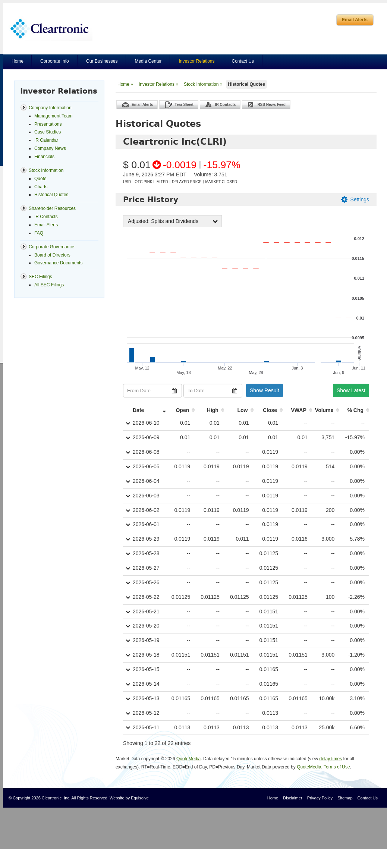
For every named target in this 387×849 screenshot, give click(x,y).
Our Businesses (102, 61)
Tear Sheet (183, 105)
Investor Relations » (158, 84)
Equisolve (140, 798)
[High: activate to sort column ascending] (209, 410)
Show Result (264, 390)
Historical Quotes (246, 84)
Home (17, 61)
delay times (330, 758)
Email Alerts (355, 19)
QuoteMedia (188, 758)
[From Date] (152, 390)
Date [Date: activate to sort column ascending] (138, 410)
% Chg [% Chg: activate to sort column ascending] (355, 410)
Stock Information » (203, 84)
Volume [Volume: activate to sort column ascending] (324, 410)
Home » (125, 84)
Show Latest (351, 390)
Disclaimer (292, 798)
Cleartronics (50, 28)
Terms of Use (337, 767)
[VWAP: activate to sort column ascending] (297, 410)
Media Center (148, 61)
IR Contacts (225, 105)
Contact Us (243, 61)
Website (117, 798)
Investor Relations (196, 61)
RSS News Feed (271, 105)
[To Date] (212, 390)
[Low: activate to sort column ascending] (239, 410)
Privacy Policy (320, 798)
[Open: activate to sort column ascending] (180, 410)
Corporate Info (54, 61)
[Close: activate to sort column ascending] (268, 410)
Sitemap (344, 798)
